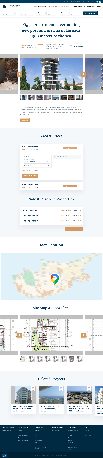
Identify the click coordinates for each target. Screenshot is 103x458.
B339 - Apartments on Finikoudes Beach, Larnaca (50, 409)
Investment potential (72, 447)
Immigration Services (79, 6)
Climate (70, 433)
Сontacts (87, 430)
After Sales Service (39, 445)
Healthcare (70, 445)
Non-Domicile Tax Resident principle (41, 448)
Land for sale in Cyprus (23, 440)
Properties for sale (53, 6)
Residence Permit (55, 430)
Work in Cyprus (55, 433)
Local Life (70, 435)
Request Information (30, 175)
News (69, 449)
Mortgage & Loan (39, 440)
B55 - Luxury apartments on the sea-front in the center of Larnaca (23, 409)
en (83, 1)
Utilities (36, 442)
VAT (36, 435)
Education (70, 442)
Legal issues (37, 433)
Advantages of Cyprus (73, 430)
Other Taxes (37, 437)
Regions (70, 437)
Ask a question (66, 1)
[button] (19, 74)
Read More (25, 120)
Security (70, 440)
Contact (99, 6)
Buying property (66, 6)
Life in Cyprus (90, 6)
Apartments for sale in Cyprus (24, 433)
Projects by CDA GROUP (40, 6)
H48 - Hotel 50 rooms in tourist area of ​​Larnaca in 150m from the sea (79, 409)
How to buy (37, 430)
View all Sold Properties (73, 229)
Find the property (88, 435)
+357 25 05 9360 (75, 1)
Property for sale (21, 430)
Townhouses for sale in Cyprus (25, 437)
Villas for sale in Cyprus (23, 435)
